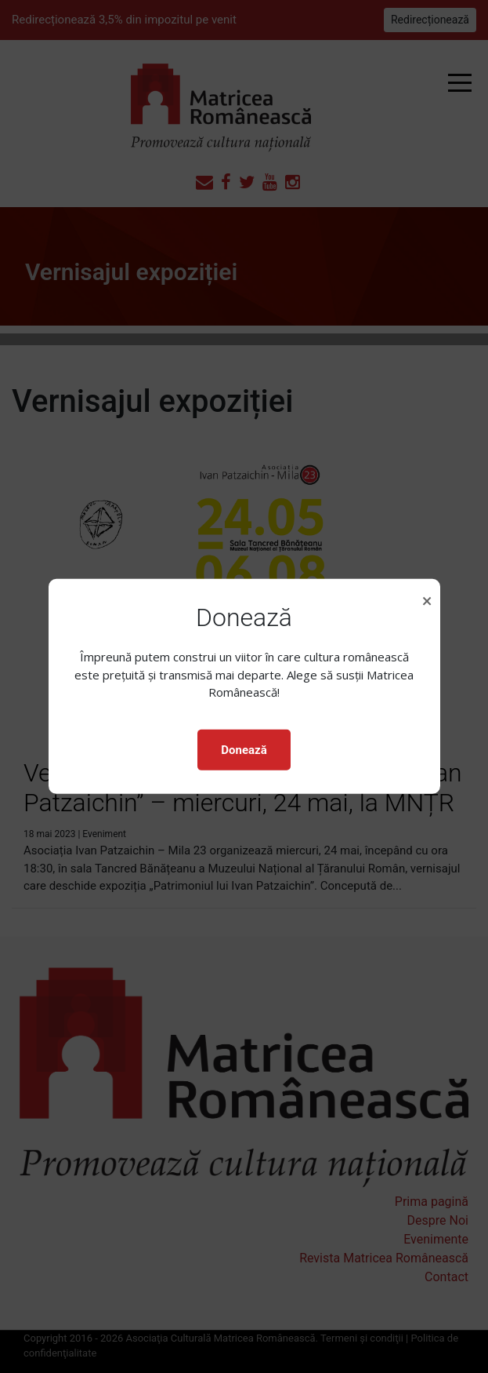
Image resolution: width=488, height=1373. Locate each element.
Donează (243, 750)
